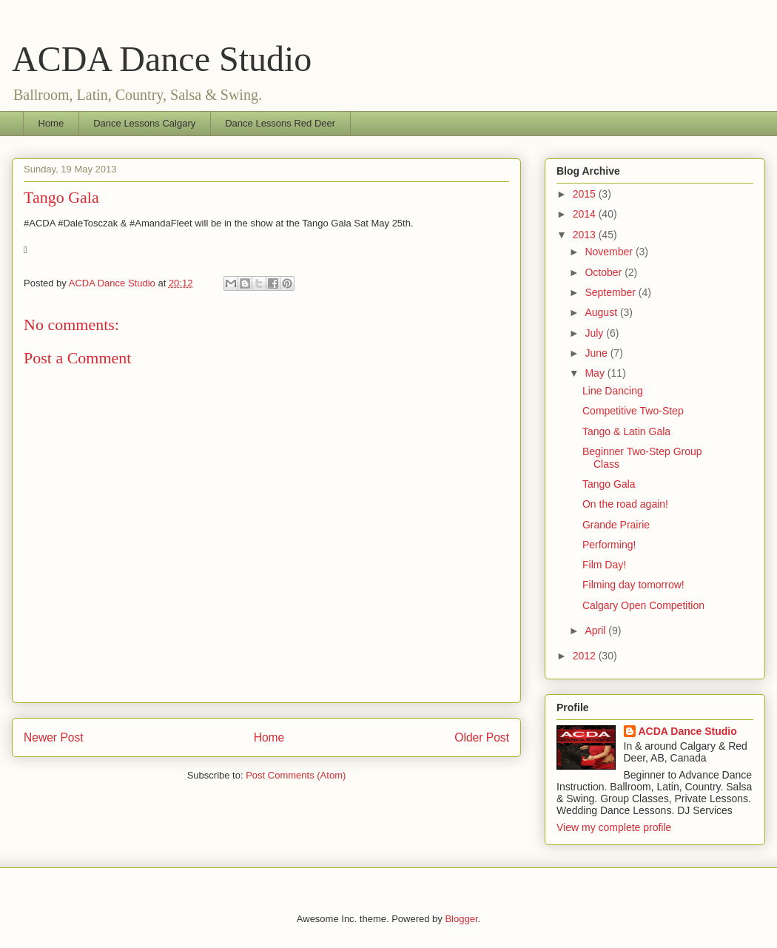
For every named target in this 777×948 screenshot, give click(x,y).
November (610, 252)
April (596, 630)
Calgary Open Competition (643, 605)
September (611, 292)
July (595, 333)
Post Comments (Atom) (296, 775)
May (596, 373)
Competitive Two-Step (633, 411)
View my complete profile (613, 827)
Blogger (461, 918)
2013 (586, 235)
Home (51, 123)
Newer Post (54, 737)
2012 (586, 656)
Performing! (609, 545)
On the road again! (625, 504)
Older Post (481, 737)
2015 (586, 194)
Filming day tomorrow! (633, 585)
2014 (586, 214)
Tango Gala (609, 484)
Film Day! (604, 565)
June (597, 353)
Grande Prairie (616, 525)
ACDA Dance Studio (162, 58)
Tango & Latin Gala (626, 431)
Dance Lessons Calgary (144, 123)
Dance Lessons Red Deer (280, 123)
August (602, 312)
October (605, 272)
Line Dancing (612, 391)
